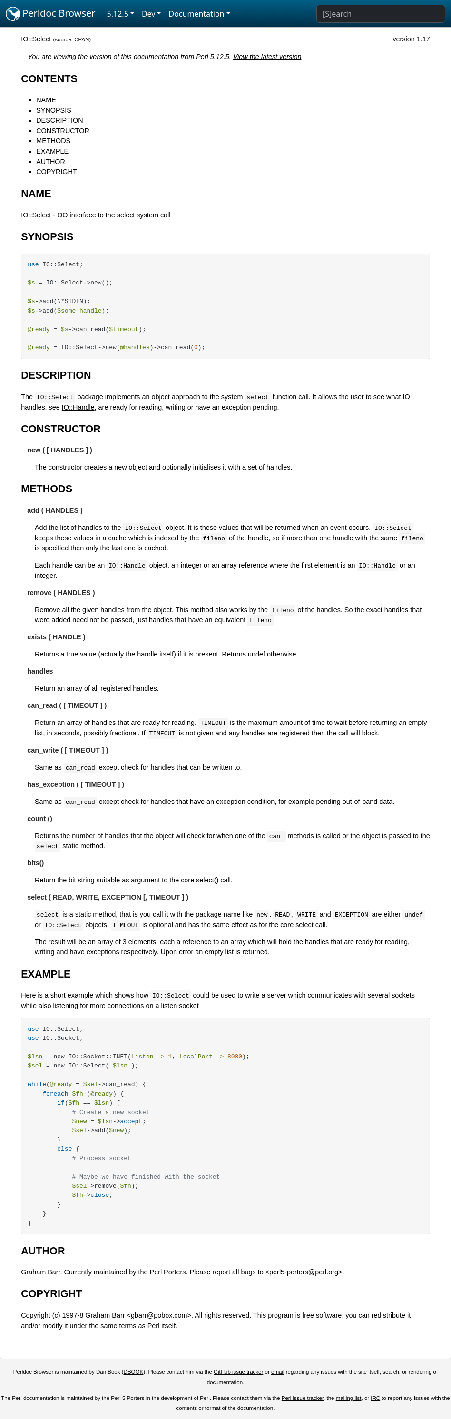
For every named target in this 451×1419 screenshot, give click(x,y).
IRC (375, 1398)
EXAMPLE (52, 151)
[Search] (380, 14)
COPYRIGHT (56, 172)
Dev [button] (149, 14)
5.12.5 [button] (117, 14)
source (63, 39)
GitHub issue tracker (238, 1372)
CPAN (81, 39)
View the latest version (267, 56)
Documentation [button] (196, 14)
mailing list (349, 1398)
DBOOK (134, 1372)
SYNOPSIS (53, 110)
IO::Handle (78, 407)
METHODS (53, 141)
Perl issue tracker (303, 1398)
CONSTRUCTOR (62, 131)
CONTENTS (49, 79)
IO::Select (36, 39)
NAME (46, 100)
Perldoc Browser (51, 14)
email (277, 1372)
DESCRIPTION (59, 120)
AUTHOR (50, 162)
